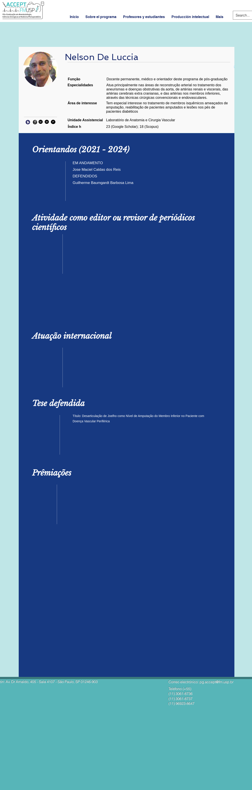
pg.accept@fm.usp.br (216, 682)
